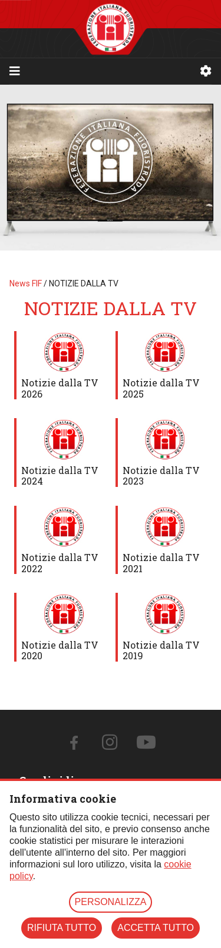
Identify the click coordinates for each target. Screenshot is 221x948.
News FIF (25, 283)
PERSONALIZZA (111, 902)
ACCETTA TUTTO (155, 928)
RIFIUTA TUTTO (61, 928)
